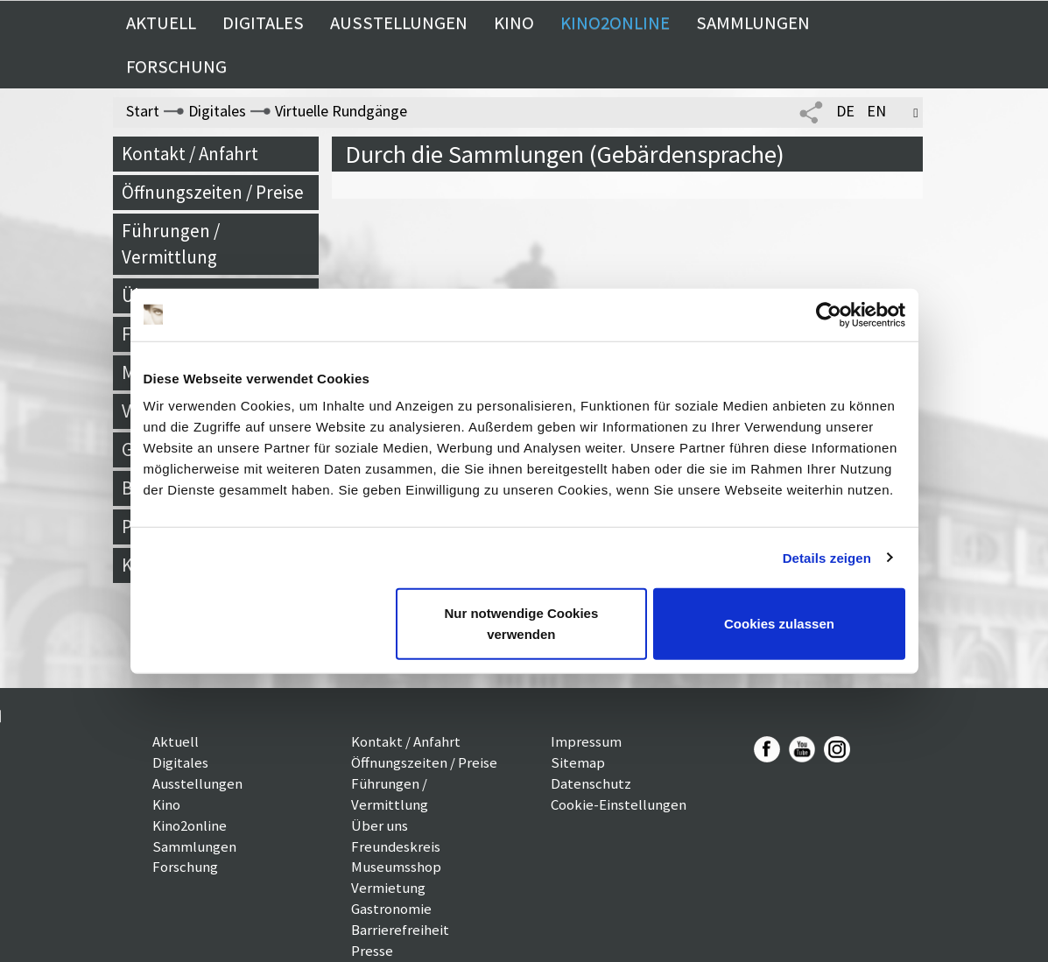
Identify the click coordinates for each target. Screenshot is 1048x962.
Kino (514, 22)
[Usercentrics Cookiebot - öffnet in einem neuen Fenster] (828, 314)
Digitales (263, 22)
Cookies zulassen (779, 623)
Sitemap (578, 762)
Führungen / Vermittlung (171, 244)
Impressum (586, 741)
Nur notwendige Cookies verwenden (521, 624)
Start (142, 111)
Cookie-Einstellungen (618, 804)
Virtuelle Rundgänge (341, 111)
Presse (372, 950)
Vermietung (388, 887)
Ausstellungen (399, 22)
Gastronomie (391, 908)
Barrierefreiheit (400, 929)
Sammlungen (753, 22)
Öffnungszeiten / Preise (213, 192)
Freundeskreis (395, 846)
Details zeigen (827, 557)
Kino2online (615, 22)
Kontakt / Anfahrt (190, 153)
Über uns (379, 825)
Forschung (176, 66)
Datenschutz (591, 783)
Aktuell (161, 22)
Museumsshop (396, 866)
